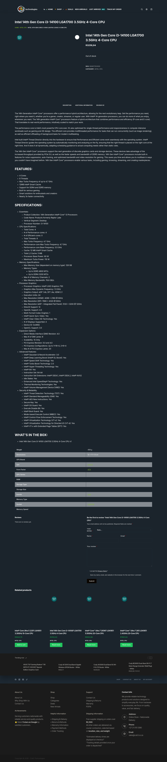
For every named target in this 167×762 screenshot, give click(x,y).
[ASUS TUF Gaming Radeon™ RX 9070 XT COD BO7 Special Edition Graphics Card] (18, 667)
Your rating (90, 530)
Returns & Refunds (59, 722)
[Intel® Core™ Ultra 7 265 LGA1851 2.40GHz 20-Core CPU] (136, 611)
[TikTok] (27, 679)
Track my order (114, 9)
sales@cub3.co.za (136, 735)
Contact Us (127, 679)
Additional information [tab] (83, 105)
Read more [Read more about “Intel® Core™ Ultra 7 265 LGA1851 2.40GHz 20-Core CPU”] (126, 645)
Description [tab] (67, 105)
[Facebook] (15, 679)
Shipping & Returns (93, 701)
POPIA (88, 707)
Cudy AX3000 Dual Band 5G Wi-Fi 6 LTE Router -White (105, 666)
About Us (137, 679)
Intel (89, 494)
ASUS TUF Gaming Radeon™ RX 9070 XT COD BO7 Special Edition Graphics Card (34, 667)
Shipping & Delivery (59, 719)
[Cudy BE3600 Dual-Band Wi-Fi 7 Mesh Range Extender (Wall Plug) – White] (123, 667)
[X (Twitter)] (19, 679)
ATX (89, 470)
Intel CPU (23, 27)
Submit (91, 581)
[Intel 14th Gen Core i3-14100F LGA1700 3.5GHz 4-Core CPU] (66, 611)
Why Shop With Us (22, 701)
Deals (69, 9)
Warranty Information (60, 725)
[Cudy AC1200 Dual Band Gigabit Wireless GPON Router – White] (53, 667)
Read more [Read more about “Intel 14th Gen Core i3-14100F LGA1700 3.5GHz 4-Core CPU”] (56, 645)
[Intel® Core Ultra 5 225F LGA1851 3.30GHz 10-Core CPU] (31, 611)
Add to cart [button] (21, 645)
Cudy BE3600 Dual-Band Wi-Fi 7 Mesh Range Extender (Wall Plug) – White (140, 666)
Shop (118, 679)
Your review (92, 546)
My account (147, 679)
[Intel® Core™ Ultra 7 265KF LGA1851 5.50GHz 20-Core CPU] (101, 611)
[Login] (146, 9)
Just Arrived (97, 9)
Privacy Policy (102, 571)
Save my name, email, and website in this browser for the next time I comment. (115, 575)
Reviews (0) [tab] (100, 105)
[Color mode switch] (44, 9)
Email (123, 536)
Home (49, 9)
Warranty (89, 704)
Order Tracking (58, 731)
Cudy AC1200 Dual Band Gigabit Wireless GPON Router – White (69, 666)
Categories (54, 701)
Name (90, 536)
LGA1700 (91, 504)
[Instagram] (23, 679)
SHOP (59, 9)
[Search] (142, 9)
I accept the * (99, 571)
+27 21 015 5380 (135, 728)
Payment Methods (59, 728)
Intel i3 (90, 465)
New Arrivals (81, 9)
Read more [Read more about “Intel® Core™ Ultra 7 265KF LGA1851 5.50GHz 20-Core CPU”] (91, 645)
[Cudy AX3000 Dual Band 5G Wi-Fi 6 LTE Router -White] (88, 667)
